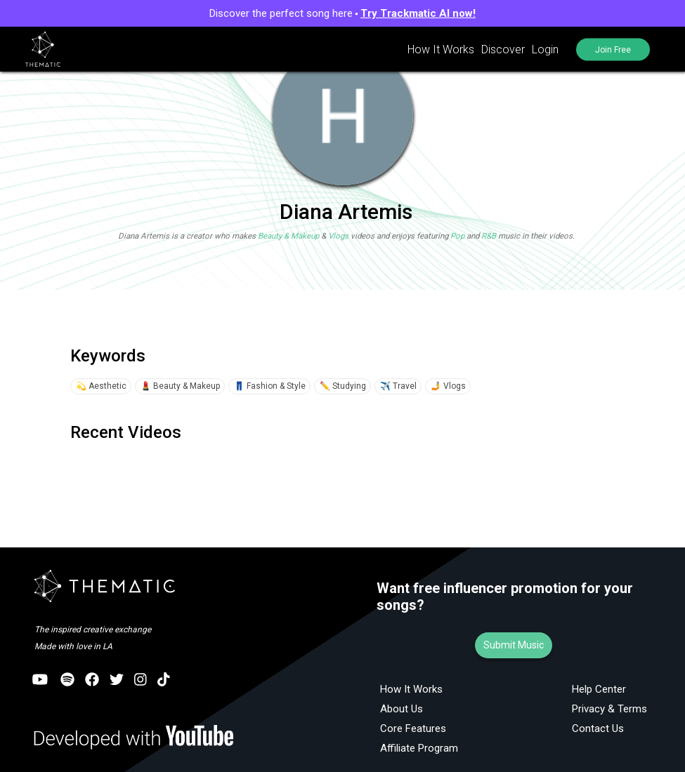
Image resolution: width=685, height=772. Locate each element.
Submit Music (513, 645)
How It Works (440, 49)
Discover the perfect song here (342, 13)
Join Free (613, 49)
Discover (503, 49)
